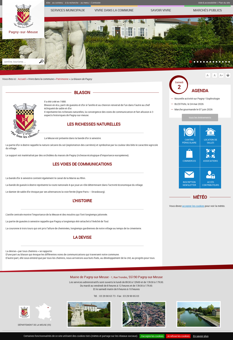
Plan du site (224, 2)
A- (208, 75)
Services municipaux (68, 10)
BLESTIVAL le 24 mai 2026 (189, 104)
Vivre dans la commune (114, 10)
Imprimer (229, 75)
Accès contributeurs (210, 183)
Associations (210, 160)
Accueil (22, 79)
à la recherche (71, 2)
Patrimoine (62, 79)
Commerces (189, 160)
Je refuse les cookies (178, 336)
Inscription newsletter (189, 183)
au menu (85, 2)
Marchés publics (207, 10)
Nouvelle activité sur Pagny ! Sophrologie (197, 98)
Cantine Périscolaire (189, 141)
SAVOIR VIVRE (161, 10)
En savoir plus (200, 336)
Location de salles (210, 141)
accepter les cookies (193, 206)
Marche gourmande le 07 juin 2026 (193, 109)
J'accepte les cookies (152, 336)
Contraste (95, 2)
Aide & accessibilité (207, 2)
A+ (221, 75)
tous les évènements (200, 117)
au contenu (57, 2)
